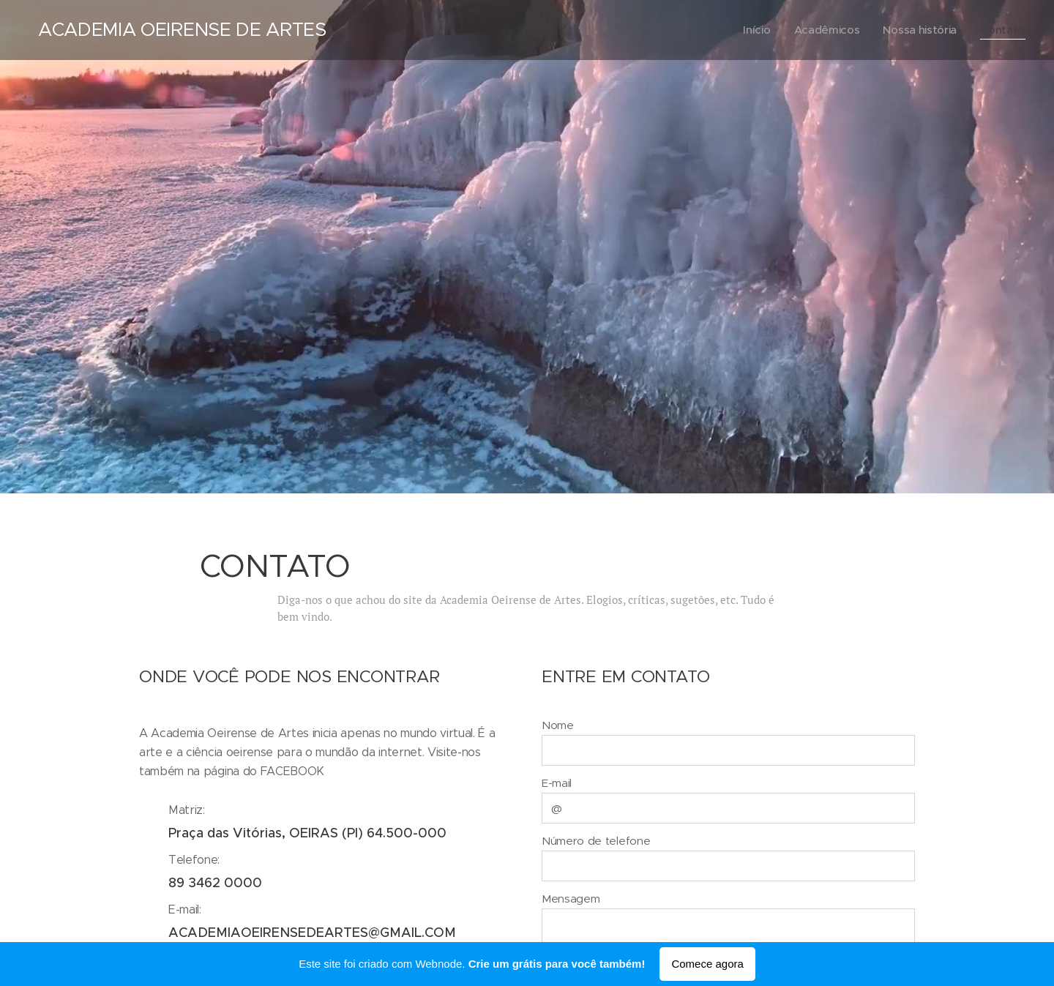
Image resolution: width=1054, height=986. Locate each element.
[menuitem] (753, 30)
